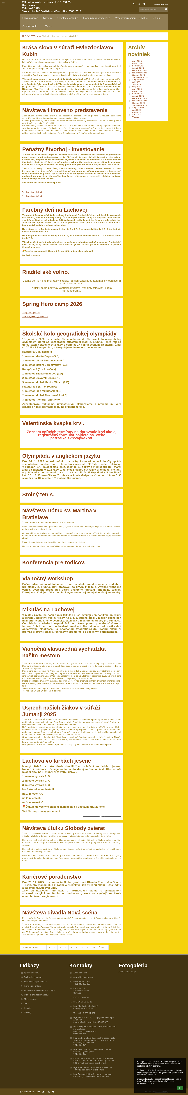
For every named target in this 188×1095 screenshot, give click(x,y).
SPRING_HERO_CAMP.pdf (35, 316)
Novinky (73, 36)
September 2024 (140, 105)
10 (93, 947)
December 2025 (139, 70)
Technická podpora (32, 977)
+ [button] (134, 4)
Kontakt (27, 1008)
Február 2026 (138, 66)
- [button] (139, 4)
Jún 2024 (136, 110)
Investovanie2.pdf (32, 196)
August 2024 (138, 108)
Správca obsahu (31, 973)
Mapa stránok (30, 999)
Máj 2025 (136, 87)
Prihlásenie (161, 4)
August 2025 (138, 80)
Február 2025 (138, 94)
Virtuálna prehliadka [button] (67, 18)
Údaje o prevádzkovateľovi (36, 995)
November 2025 (139, 73)
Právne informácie (32, 986)
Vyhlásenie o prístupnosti (35, 981)
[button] (150, 4)
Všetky (135, 117)
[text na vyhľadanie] (153, 9)
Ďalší (102, 947)
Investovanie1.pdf (32, 192)
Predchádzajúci (30, 947)
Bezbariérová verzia (30, 1091)
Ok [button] (180, 1088)
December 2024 (139, 98)
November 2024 (139, 101)
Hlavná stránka (31, 36)
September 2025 (140, 77)
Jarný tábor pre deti (31, 312)
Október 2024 (138, 103)
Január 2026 (138, 68)
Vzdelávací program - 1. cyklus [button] (131, 18)
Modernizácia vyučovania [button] (96, 18)
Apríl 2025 (137, 89)
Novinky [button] (47, 18)
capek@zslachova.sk (83, 977)
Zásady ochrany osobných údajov (39, 990)
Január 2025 (138, 96)
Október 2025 (138, 75)
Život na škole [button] (31, 26)
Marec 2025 (137, 91)
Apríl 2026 (137, 61)
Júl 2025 (136, 82)
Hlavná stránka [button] (30, 18)
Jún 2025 (136, 84)
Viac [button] (49, 26)
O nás (27, 1003)
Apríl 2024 (137, 114)
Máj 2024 (136, 112)
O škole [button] (157, 18)
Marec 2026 (137, 63)
